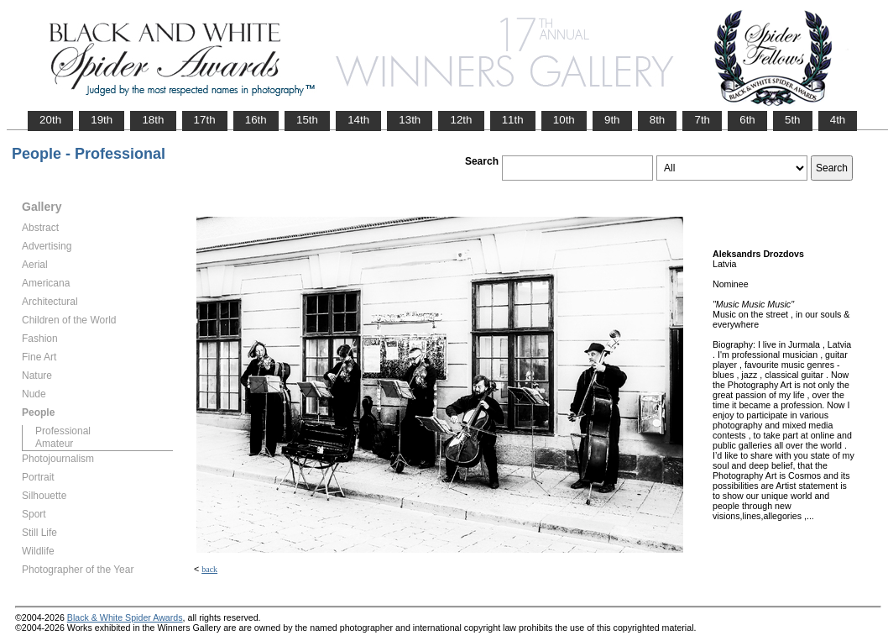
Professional (63, 431)
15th (307, 119)
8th (657, 119)
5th (793, 119)
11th (513, 119)
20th (50, 119)
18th (153, 119)
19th (101, 119)
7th (702, 119)
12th (461, 119)
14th (358, 119)
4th (838, 119)
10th (564, 119)
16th (256, 119)
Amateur (54, 443)
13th (409, 119)
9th (612, 119)
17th (205, 119)
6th (747, 119)
